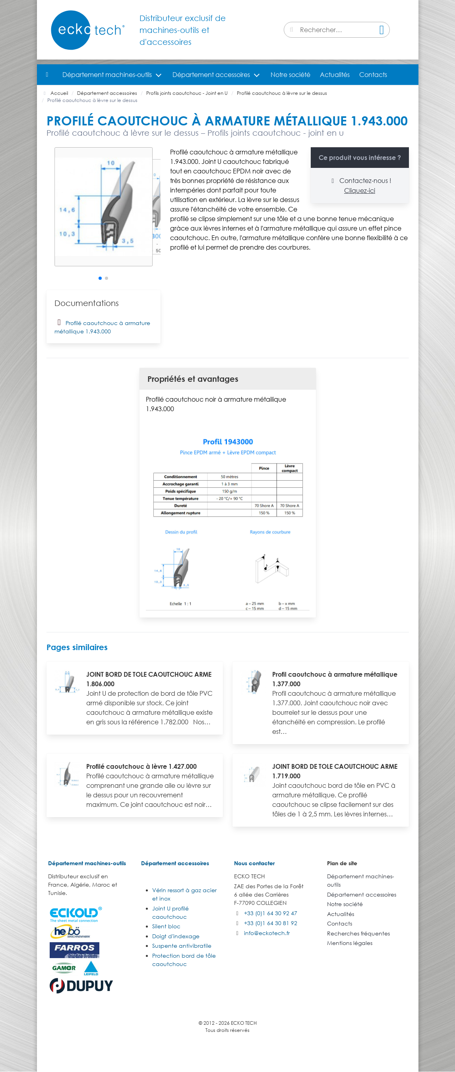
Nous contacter (254, 863)
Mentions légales (349, 942)
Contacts (373, 75)
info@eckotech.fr (267, 933)
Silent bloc (166, 926)
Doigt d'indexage (175, 936)
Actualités (335, 75)
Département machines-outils (107, 75)
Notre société (290, 75)
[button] (100, 278)
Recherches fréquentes (358, 933)
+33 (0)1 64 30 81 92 (270, 923)
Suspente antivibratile (181, 945)
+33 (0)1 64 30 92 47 (270, 913)
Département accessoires (211, 75)
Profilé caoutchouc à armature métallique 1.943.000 (102, 326)
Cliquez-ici (359, 190)
